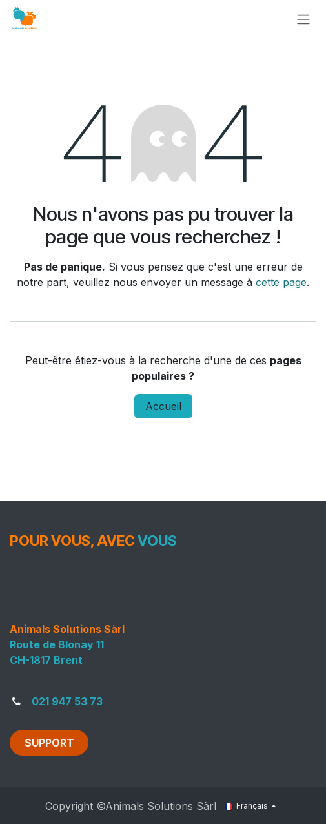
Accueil (163, 406)
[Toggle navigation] (303, 18)
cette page (281, 282)
